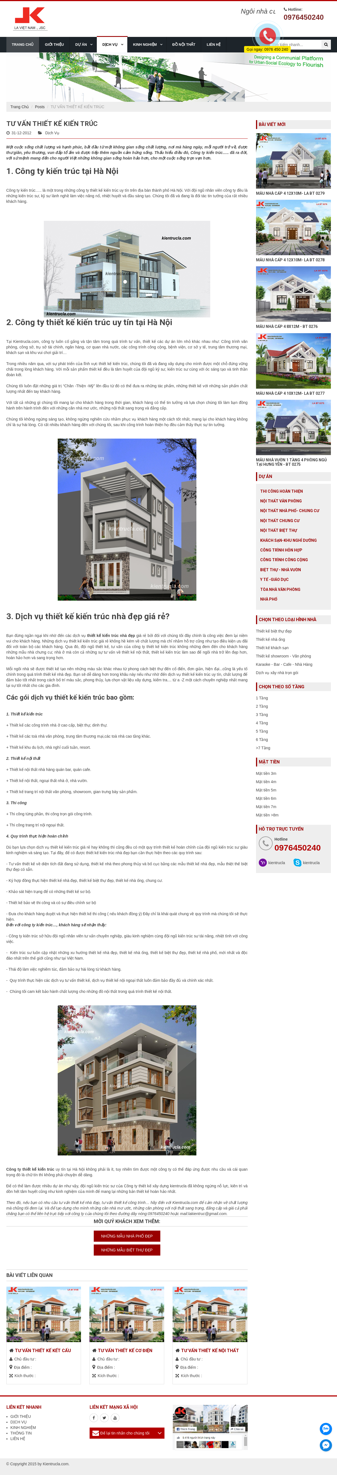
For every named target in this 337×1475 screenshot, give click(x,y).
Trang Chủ (20, 107)
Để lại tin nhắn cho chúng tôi (125, 1433)
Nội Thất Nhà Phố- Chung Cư (289, 510)
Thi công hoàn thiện (281, 491)
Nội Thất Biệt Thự (278, 530)
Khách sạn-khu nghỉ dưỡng (288, 540)
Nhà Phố (268, 599)
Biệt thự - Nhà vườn (280, 570)
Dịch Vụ (52, 133)
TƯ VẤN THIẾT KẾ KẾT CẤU (43, 1350)
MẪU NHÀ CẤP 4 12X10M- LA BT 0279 (290, 193)
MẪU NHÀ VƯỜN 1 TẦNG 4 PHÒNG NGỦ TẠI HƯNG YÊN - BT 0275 (291, 462)
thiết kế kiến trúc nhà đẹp (108, 853)
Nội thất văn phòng (281, 501)
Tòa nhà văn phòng (280, 589)
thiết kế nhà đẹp (57, 674)
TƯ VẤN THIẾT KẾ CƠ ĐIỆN (125, 1350)
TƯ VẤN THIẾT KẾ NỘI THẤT (210, 1350)
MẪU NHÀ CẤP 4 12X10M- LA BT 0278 (290, 260)
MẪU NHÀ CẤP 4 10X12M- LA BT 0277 (290, 393)
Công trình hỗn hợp (281, 550)
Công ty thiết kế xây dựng (146, 1186)
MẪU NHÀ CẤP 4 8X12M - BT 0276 (287, 326)
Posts (40, 107)
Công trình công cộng (284, 560)
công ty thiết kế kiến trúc (98, 190)
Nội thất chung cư (280, 520)
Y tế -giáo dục (274, 579)
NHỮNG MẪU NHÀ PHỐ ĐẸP (127, 1236)
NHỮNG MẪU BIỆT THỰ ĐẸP (127, 1250)
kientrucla (276, 863)
